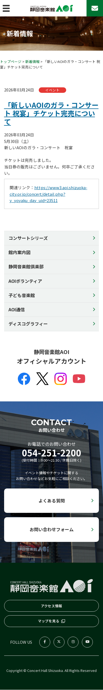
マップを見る (48, 621)
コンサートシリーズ (28, 238)
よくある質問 (51, 500)
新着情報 (32, 61)
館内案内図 (19, 252)
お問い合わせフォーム (52, 529)
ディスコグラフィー (28, 324)
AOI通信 (17, 309)
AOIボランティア (25, 281)
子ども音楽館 (22, 295)
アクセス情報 (51, 606)
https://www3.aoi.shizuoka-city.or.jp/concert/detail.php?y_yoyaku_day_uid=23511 (48, 194)
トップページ (10, 61)
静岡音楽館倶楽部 (26, 266)
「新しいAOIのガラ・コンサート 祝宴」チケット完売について (51, 113)
